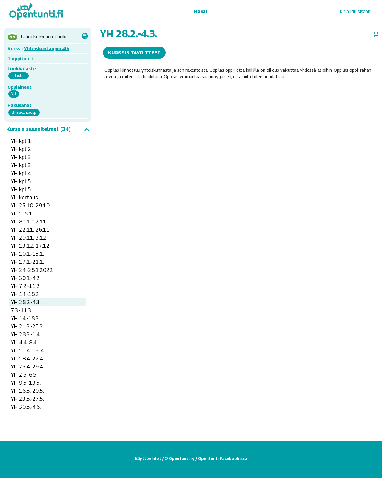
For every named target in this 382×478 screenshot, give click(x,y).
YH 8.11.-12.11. (29, 221)
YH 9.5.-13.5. (26, 383)
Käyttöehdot (148, 458)
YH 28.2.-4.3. (26, 302)
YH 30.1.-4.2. (26, 278)
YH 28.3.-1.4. (26, 334)
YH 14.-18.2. (25, 294)
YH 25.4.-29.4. (27, 366)
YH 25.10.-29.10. (30, 205)
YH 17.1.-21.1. (27, 262)
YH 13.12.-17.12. (30, 246)
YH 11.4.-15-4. (28, 350)
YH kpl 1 (21, 141)
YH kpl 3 (21, 157)
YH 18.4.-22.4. (27, 358)
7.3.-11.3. (21, 310)
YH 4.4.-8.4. (24, 342)
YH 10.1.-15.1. (27, 254)
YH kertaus (24, 197)
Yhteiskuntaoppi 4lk (46, 48)
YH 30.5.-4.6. (26, 407)
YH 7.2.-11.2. (26, 286)
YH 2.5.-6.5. (24, 374)
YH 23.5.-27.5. (27, 399)
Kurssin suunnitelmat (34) (47, 129)
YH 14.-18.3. (25, 318)
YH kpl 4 (21, 173)
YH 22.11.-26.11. (30, 229)
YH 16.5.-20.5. (27, 391)
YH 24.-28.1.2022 (32, 270)
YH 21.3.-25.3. (27, 326)
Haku (200, 11)
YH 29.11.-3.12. (29, 238)
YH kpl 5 (21, 181)
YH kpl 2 (21, 149)
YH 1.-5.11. (23, 213)
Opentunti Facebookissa (222, 458)
